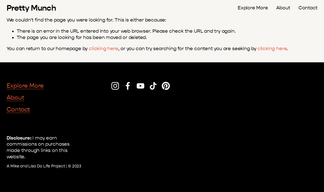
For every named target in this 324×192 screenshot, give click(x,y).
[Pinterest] (166, 86)
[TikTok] (153, 86)
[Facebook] (128, 86)
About (283, 8)
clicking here (103, 48)
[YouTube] (140, 86)
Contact (308, 8)
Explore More (253, 8)
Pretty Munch (31, 8)
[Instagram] (115, 86)
